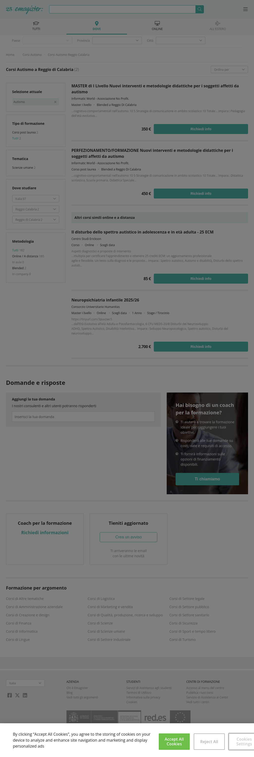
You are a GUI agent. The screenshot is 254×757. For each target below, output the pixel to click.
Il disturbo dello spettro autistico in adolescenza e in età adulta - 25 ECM (142, 232)
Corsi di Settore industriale (109, 639)
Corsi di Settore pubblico (189, 606)
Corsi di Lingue (18, 639)
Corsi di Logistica (101, 598)
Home (10, 55)
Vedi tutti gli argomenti (82, 697)
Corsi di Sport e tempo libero (192, 631)
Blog (69, 693)
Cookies (132, 702)
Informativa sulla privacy (143, 697)
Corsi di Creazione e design (28, 615)
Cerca (199, 9)
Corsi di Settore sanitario (189, 615)
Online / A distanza (25, 256)
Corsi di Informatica (22, 631)
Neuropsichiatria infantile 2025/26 (105, 300)
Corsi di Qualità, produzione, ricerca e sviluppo (125, 615)
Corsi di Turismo (182, 639)
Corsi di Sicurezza (183, 623)
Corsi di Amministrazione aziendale (34, 606)
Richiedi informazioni (44, 532)
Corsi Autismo (32, 55)
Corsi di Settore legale (187, 598)
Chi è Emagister (77, 688)
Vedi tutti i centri (197, 702)
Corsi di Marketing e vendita (110, 606)
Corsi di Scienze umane (106, 631)
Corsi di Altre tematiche (25, 598)
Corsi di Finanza (19, 623)
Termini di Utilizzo (139, 693)
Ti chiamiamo (207, 479)
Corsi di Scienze (100, 623)
